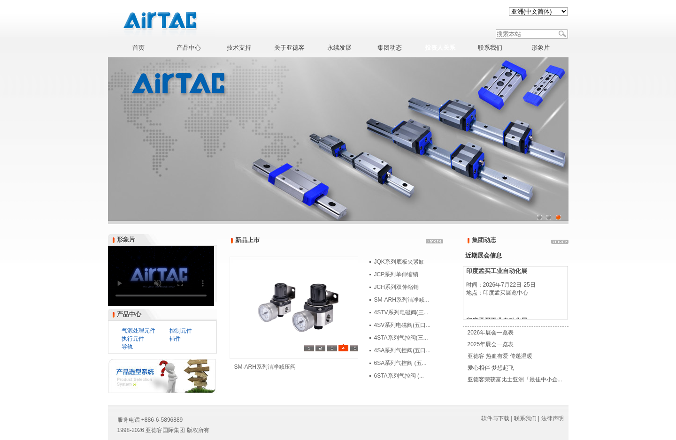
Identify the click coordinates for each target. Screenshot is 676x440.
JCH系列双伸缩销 (396, 287)
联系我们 (525, 418)
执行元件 (133, 338)
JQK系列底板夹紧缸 (399, 261)
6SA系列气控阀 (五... (400, 363)
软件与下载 (495, 418)
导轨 (127, 346)
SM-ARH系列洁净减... (401, 299)
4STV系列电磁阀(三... (401, 312)
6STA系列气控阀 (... (399, 375)
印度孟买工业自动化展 (496, 270)
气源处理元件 (138, 330)
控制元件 (180, 330)
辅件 (175, 338)
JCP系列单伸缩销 (396, 274)
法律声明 (552, 418)
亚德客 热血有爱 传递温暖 (500, 356)
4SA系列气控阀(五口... (402, 350)
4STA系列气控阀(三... (401, 337)
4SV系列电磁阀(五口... (402, 325)
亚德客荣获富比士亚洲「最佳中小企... (515, 379)
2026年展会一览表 (491, 332)
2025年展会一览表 (491, 344)
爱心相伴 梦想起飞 (491, 367)
